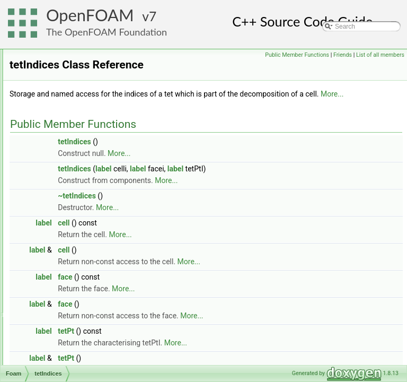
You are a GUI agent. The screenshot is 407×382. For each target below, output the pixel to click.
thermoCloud (61, 306)
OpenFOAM (90, 15)
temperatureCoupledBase (79, 119)
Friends (392, 54)
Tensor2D (56, 154)
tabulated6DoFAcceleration (81, 49)
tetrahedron (59, 247)
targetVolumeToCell (71, 72)
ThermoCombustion (71, 329)
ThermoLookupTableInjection (84, 341)
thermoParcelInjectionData (80, 364)
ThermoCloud (62, 318)
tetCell (52, 166)
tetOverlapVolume (68, 236)
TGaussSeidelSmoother (77, 271)
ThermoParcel (63, 353)
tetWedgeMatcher (68, 259)
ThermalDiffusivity (68, 282)
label (236, 195)
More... (234, 120)
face (197, 303)
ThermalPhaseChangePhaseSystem (94, 294)
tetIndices (56, 212)
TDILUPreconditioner (73, 96)
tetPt (198, 357)
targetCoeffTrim (65, 61)
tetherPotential (63, 189)
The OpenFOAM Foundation (106, 32)
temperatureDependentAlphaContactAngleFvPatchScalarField (130, 131)
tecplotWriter (61, 107)
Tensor (53, 142)
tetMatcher (58, 224)
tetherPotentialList (68, 201)
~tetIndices (209, 222)
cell (196, 249)
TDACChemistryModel (75, 84)
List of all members (380, 66)
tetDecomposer (64, 177)
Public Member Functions (347, 54)
